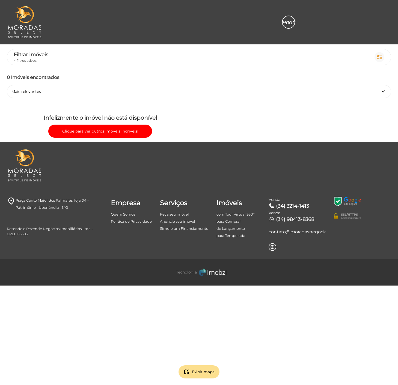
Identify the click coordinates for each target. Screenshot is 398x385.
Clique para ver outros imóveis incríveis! (82, 198)
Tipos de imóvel (203, 11)
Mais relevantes (117, 34)
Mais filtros (371, 11)
